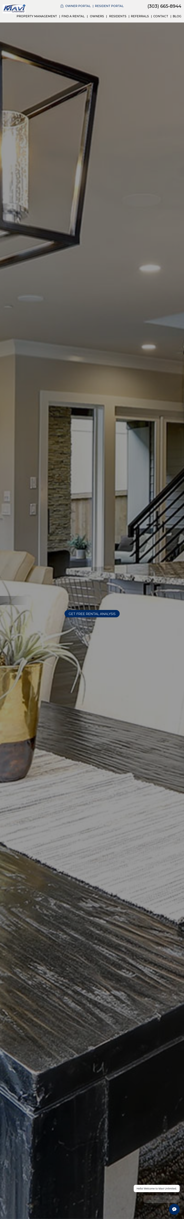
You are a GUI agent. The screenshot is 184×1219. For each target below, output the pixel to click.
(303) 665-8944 (164, 6)
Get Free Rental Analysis (92, 614)
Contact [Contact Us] (160, 16)
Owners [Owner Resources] (97, 16)
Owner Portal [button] (78, 6)
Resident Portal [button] (109, 6)
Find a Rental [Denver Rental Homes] (73, 16)
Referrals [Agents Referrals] (140, 16)
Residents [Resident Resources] (117, 16)
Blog (177, 16)
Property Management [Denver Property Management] (37, 16)
